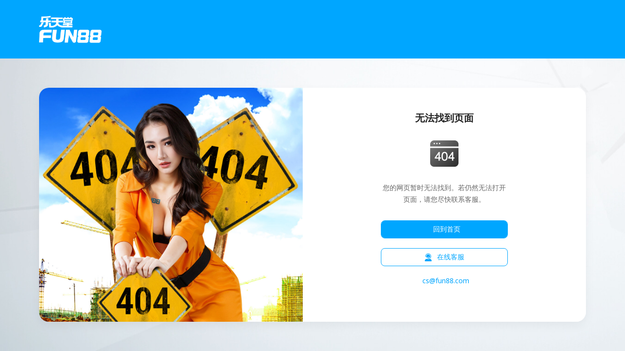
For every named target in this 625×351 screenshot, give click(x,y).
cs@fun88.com (445, 281)
